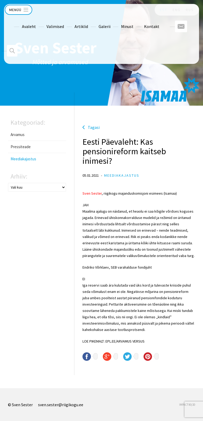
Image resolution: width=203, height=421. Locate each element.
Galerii (94, 21)
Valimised (45, 21)
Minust (117, 21)
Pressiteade (21, 146)
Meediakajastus (23, 158)
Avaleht (19, 21)
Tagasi (94, 127)
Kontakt (141, 21)
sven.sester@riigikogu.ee (60, 404)
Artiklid (71, 21)
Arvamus (18, 134)
